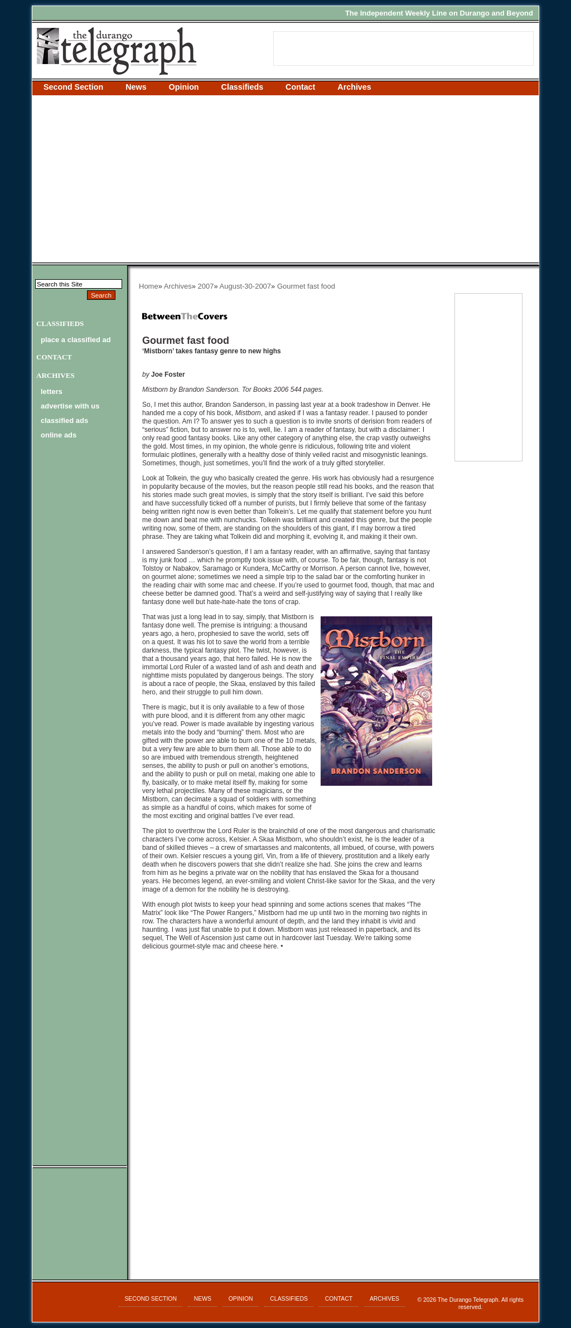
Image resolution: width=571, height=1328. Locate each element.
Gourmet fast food (306, 286)
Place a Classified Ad (76, 339)
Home (148, 286)
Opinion (184, 86)
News (135, 86)
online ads (58, 435)
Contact (300, 86)
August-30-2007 (246, 286)
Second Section (73, 86)
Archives (354, 86)
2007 (206, 286)
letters (51, 391)
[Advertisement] (285, 179)
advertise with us (70, 406)
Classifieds (242, 86)
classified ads (64, 420)
